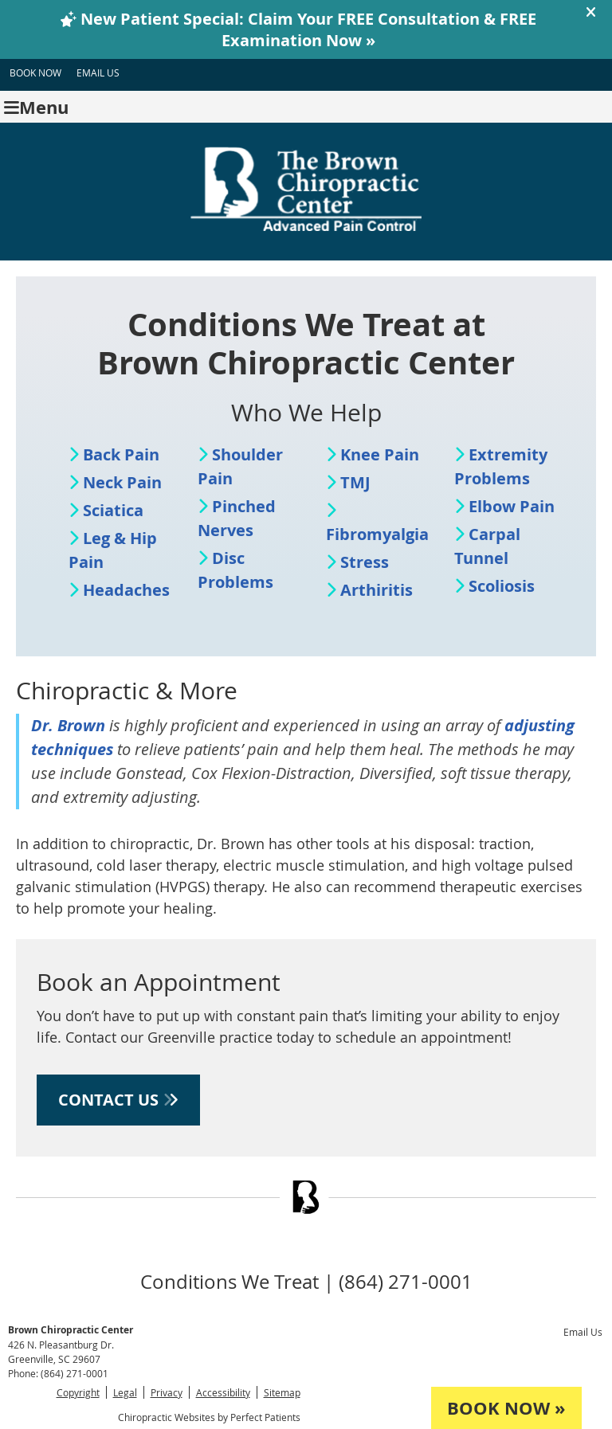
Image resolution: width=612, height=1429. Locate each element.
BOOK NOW (35, 72)
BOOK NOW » (506, 1408)
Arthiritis (376, 590)
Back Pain (121, 454)
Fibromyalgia (377, 534)
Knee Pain (379, 454)
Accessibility (223, 1392)
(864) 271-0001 (74, 1373)
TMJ (355, 482)
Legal (125, 1392)
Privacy (166, 1392)
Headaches (126, 590)
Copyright (78, 1392)
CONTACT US (118, 1099)
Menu (36, 107)
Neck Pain (122, 482)
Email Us (98, 72)
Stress (364, 562)
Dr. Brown (68, 725)
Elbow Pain (512, 506)
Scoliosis (502, 586)
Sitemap (282, 1392)
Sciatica (113, 510)
